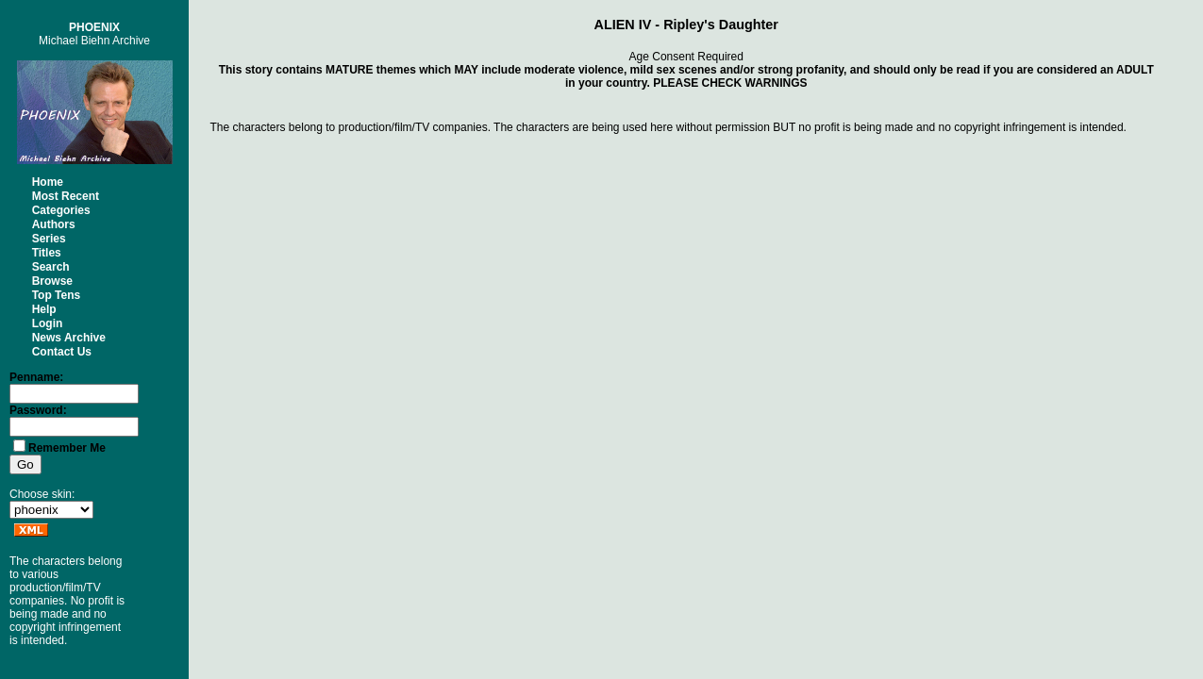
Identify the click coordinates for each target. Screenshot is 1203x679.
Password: (38, 410)
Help (44, 309)
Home (47, 182)
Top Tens (56, 295)
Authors (53, 224)
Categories (61, 210)
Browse (52, 281)
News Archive (69, 337)
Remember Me (67, 448)
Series (49, 238)
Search (51, 266)
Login (47, 323)
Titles (46, 252)
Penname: (36, 377)
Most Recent (65, 196)
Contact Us (62, 351)
